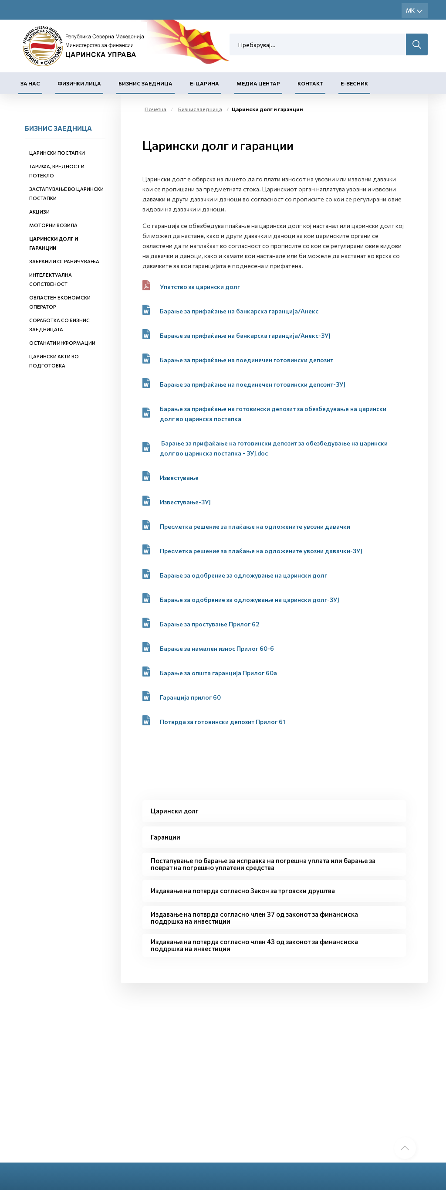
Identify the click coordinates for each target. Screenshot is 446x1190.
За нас (30, 83)
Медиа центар (258, 83)
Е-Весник (354, 83)
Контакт (310, 83)
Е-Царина (204, 83)
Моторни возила (53, 225)
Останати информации (62, 343)
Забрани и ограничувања (64, 261)
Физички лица (79, 83)
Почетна (155, 109)
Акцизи (39, 211)
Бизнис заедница (145, 83)
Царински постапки (57, 153)
